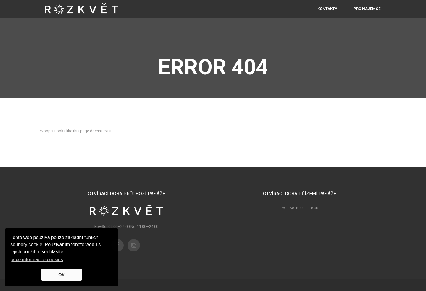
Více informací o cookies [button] (37, 259)
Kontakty (327, 14)
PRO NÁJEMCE (367, 14)
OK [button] (61, 274)
